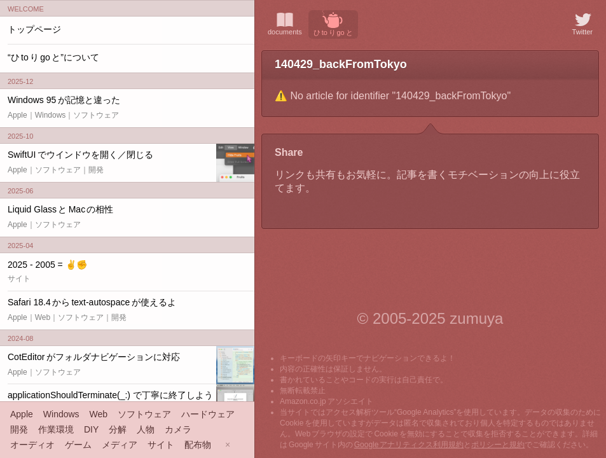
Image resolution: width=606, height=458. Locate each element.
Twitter (582, 23)
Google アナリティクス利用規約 (409, 444)
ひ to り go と (333, 23)
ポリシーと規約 (498, 444)
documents (285, 23)
